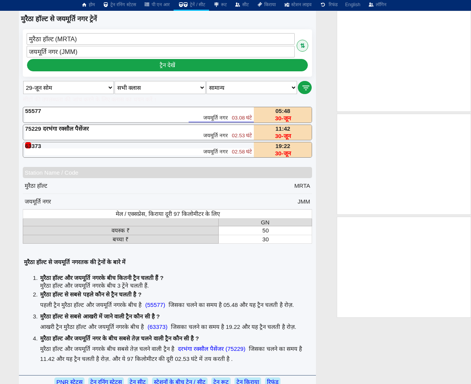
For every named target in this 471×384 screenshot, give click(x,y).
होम (88, 4)
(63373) (157, 326)
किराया (266, 4)
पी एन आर (157, 4)
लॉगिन (377, 4)
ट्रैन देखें (167, 65)
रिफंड (328, 4)
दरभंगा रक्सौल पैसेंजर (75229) (211, 348)
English (352, 4)
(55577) (155, 304)
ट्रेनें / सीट (191, 4)
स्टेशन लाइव (298, 4)
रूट (219, 4)
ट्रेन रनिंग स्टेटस (119, 4)
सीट (242, 4)
